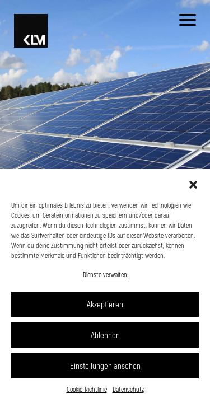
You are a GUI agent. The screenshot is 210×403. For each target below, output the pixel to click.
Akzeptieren (105, 304)
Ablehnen (105, 335)
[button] (193, 183)
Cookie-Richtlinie (87, 389)
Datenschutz (128, 389)
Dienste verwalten (105, 274)
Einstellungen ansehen (105, 365)
